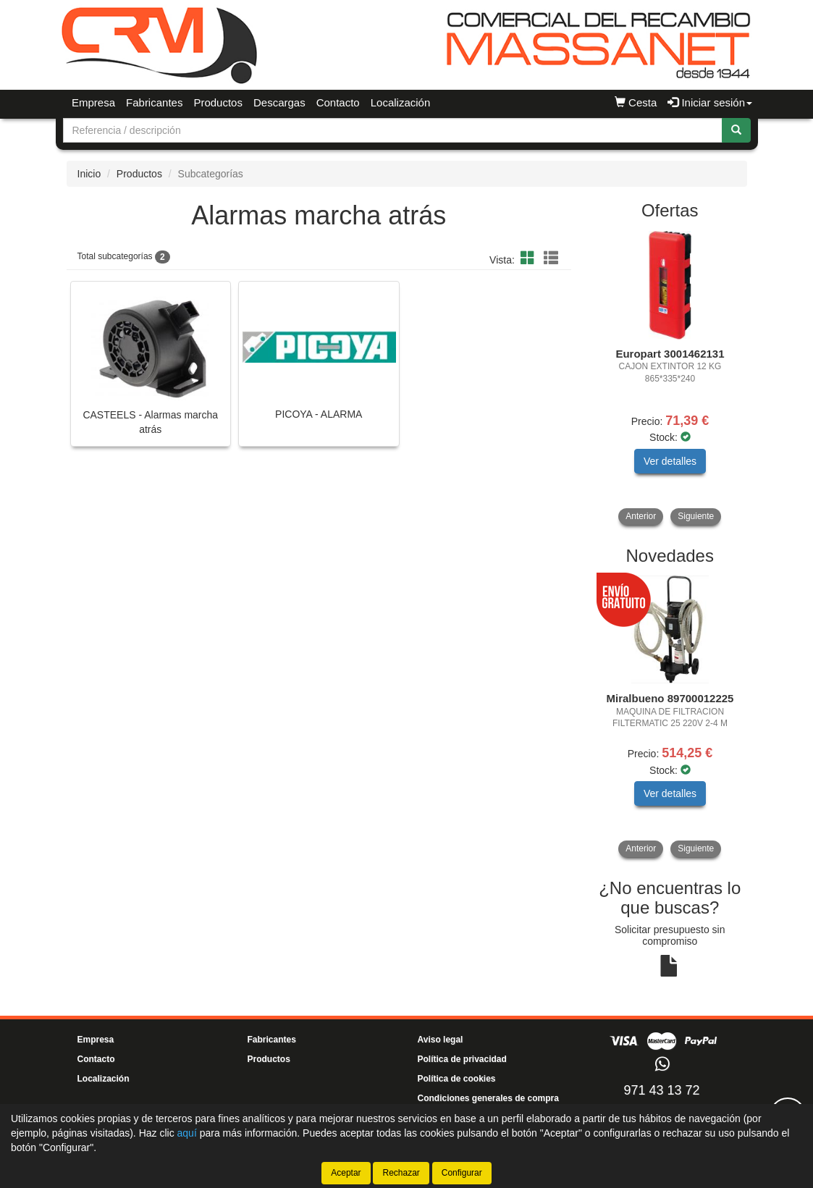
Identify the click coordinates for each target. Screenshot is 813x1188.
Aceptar (346, 1173)
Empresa (93, 102)
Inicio (89, 174)
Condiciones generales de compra (488, 1098)
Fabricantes (154, 102)
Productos (218, 102)
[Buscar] (736, 130)
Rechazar (400, 1173)
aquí (187, 1133)
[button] (530, 258)
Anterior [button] (640, 516)
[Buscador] (393, 130)
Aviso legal (440, 1040)
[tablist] (670, 378)
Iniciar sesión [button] (709, 102)
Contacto (338, 102)
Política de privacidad (462, 1059)
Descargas (279, 102)
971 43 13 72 (661, 1090)
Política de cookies (457, 1079)
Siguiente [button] (696, 516)
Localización (401, 102)
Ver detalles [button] (670, 461)
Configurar (462, 1173)
